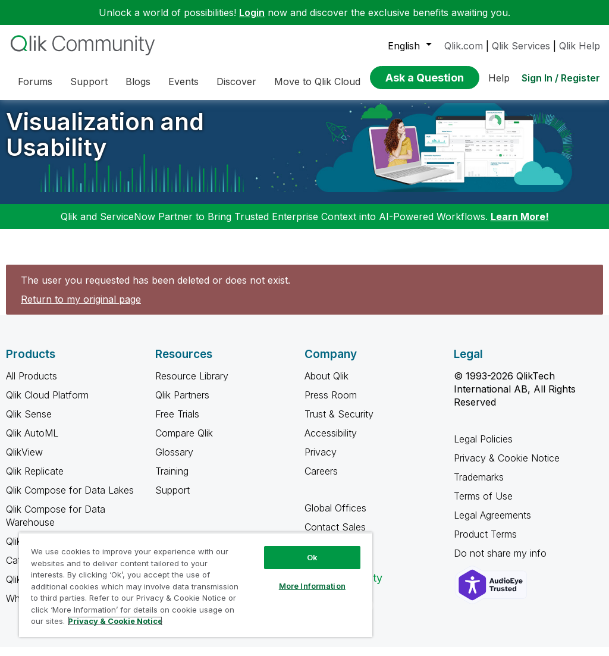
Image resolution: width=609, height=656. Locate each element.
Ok (312, 557)
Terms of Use (483, 505)
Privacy (320, 461)
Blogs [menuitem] (137, 81)
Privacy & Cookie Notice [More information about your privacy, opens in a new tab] (115, 621)
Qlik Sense (29, 423)
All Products (31, 385)
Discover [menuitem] (236, 81)
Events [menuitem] (183, 81)
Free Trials (177, 423)
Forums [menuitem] (35, 81)
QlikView (24, 461)
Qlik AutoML (32, 442)
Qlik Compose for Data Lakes (70, 499)
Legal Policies (483, 448)
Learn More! (520, 225)
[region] (195, 584)
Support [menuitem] (89, 81)
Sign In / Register (561, 78)
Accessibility (330, 442)
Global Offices (335, 517)
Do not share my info (502, 562)
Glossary (174, 461)
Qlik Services (521, 46)
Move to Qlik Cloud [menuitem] (317, 81)
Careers (321, 480)
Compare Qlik (184, 442)
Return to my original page (81, 308)
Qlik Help (579, 46)
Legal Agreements (492, 524)
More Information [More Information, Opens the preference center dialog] (312, 586)
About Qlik (326, 385)
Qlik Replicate (35, 480)
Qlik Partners (182, 404)
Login (252, 12)
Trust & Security (338, 423)
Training (172, 480)
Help (499, 78)
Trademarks (479, 486)
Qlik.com (463, 46)
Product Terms (485, 543)
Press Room (330, 404)
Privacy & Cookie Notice (507, 467)
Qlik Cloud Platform (47, 404)
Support (172, 499)
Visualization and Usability (105, 143)
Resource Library (191, 385)
